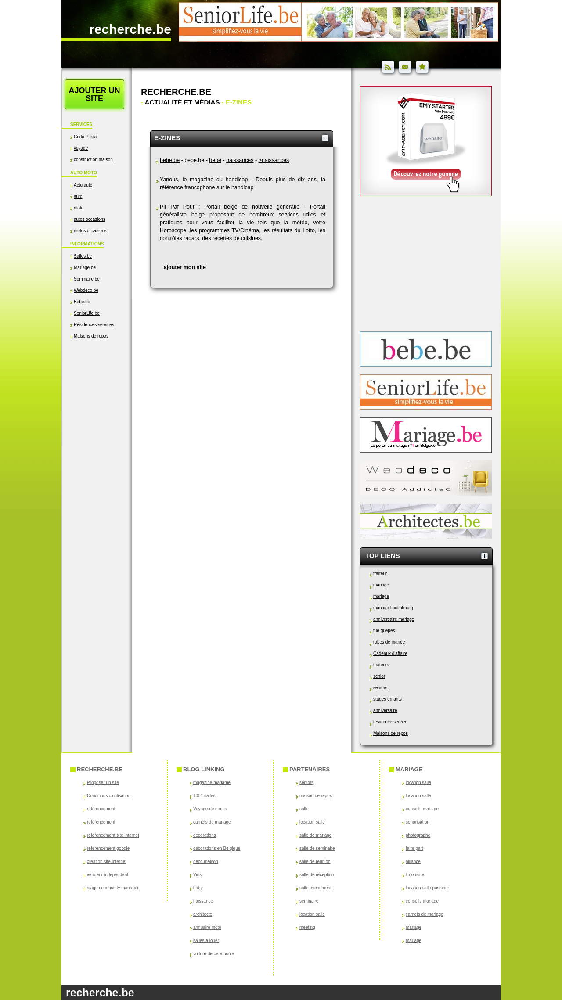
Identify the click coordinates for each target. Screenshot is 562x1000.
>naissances (274, 160)
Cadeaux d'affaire (390, 653)
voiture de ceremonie (213, 953)
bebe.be (170, 160)
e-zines (167, 137)
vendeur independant (107, 874)
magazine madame (212, 782)
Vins (197, 874)
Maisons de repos (91, 336)
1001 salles (204, 795)
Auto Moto (83, 172)
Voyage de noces (210, 808)
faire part (414, 848)
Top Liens (382, 555)
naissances (239, 160)
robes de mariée (389, 642)
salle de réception (316, 874)
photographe (418, 835)
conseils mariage (422, 808)
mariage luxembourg (393, 607)
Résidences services (94, 324)
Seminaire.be (87, 279)
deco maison (205, 861)
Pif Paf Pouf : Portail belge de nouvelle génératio (229, 207)
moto (78, 207)
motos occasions (90, 230)
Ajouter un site (94, 94)
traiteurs (381, 664)
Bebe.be (82, 301)
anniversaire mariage (393, 619)
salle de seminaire (317, 848)
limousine (415, 874)
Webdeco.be (86, 290)
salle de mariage (315, 835)
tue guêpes (384, 630)
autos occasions (89, 219)
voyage (81, 148)
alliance (413, 861)
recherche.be (130, 29)
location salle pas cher (427, 887)
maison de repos (315, 795)
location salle (312, 822)
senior (379, 676)
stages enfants (387, 699)
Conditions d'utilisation (108, 795)
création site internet (106, 861)
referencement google (108, 848)
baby (198, 887)
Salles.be (83, 256)
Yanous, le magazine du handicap (204, 179)
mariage (381, 585)
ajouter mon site (185, 267)
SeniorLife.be (87, 313)
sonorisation (417, 822)
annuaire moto (207, 927)
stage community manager (113, 887)
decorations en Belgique (216, 848)
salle (304, 808)
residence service (390, 721)
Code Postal (85, 136)
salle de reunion (315, 861)
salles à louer (206, 940)
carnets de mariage (212, 822)
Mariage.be (85, 267)
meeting (307, 927)
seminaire (308, 901)
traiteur (380, 573)
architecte (202, 914)
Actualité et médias (182, 102)
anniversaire (385, 710)
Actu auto (83, 185)
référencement (101, 808)
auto (78, 196)
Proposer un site (103, 782)
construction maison (93, 159)
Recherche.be (176, 92)
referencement (101, 822)
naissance (203, 901)
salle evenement (315, 887)
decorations (204, 835)
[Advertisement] (96, 433)
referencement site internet (113, 835)
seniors (380, 687)
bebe (215, 160)
